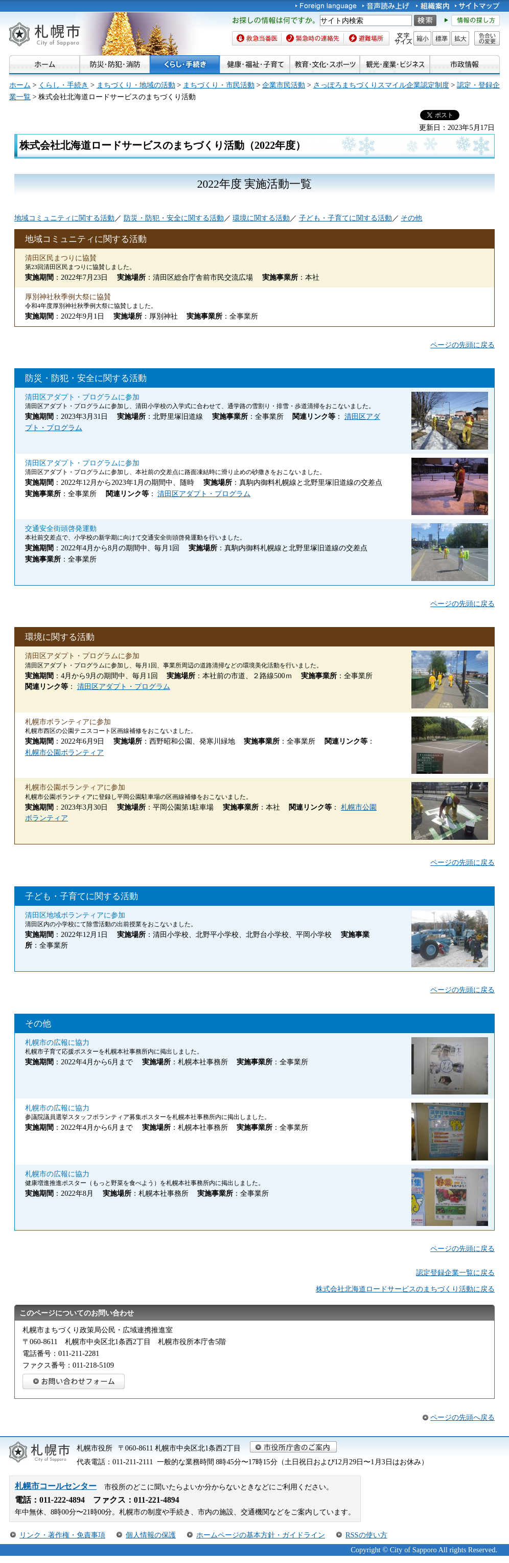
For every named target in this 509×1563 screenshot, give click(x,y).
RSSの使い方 (366, 1535)
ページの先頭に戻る (462, 345)
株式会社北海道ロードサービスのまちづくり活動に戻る (405, 1289)
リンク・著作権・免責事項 (62, 1535)
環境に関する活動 (261, 218)
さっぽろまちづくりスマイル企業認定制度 (381, 85)
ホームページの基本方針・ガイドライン (260, 1535)
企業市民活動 (283, 85)
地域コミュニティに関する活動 (64, 218)
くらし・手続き (63, 85)
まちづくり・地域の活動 (136, 85)
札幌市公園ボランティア (64, 752)
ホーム (20, 85)
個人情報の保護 (151, 1535)
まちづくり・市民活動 (218, 85)
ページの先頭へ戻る (462, 1417)
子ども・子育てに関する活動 (345, 218)
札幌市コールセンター (56, 1486)
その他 (411, 218)
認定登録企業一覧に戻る (455, 1272)
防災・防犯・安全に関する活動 (174, 218)
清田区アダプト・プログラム (203, 493)
